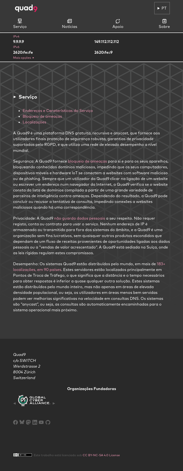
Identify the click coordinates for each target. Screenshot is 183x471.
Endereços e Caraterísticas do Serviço (58, 110)
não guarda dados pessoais (79, 218)
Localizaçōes (34, 122)
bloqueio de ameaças (87, 161)
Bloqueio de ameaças (42, 116)
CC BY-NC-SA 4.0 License (101, 455)
